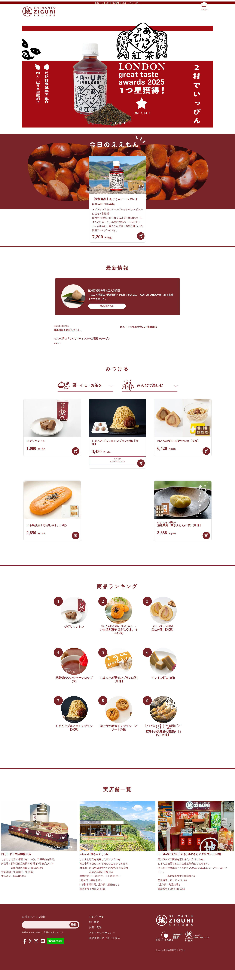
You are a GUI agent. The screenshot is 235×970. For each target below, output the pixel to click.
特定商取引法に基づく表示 (104, 938)
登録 (74, 924)
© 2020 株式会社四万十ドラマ (170, 950)
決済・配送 (95, 927)
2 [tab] (115, 122)
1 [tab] (111, 122)
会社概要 (94, 922)
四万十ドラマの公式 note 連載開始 (138, 327)
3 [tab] (119, 122)
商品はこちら (107, 306)
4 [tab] (124, 122)
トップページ (97, 916)
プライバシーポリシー (102, 932)
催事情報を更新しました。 (68, 330)
